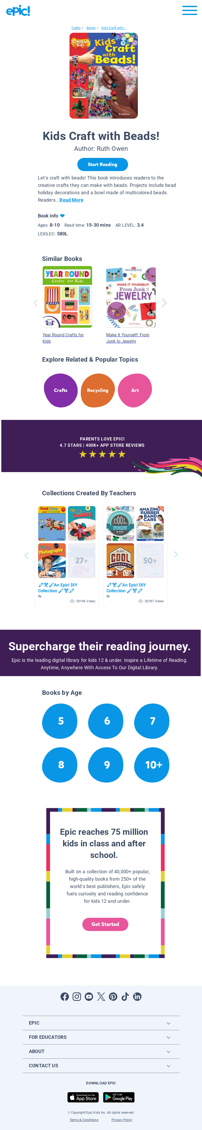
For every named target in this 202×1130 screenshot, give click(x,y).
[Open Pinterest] (113, 996)
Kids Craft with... (114, 28)
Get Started (105, 924)
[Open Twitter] (101, 996)
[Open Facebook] (64, 996)
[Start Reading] (102, 164)
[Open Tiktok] (125, 996)
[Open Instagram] (77, 996)
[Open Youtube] (89, 996)
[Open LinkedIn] (137, 996)
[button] (67, 555)
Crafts (76, 28)
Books (91, 28)
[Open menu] (190, 12)
